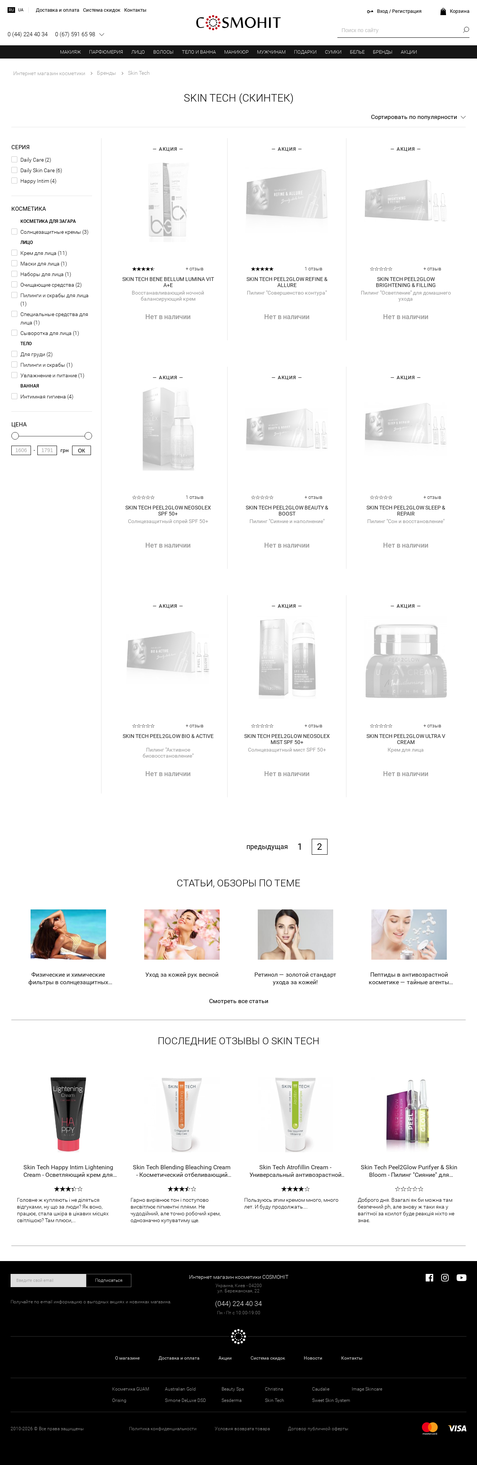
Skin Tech (274, 1400)
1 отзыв (313, 269)
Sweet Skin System (331, 1400)
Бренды (382, 52)
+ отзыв (194, 269)
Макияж (70, 52)
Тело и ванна (199, 52)
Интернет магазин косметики (49, 73)
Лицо (138, 52)
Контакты (351, 1358)
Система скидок (268, 1358)
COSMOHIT (238, 22)
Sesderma (232, 1400)
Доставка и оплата (179, 1358)
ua (20, 10)
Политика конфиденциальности (163, 1428)
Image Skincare (367, 1389)
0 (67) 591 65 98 (75, 34)
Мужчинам (271, 52)
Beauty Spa (233, 1389)
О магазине (127, 1358)
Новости (313, 1358)
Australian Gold (180, 1389)
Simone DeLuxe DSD (185, 1400)
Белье (357, 52)
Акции (409, 52)
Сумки (333, 52)
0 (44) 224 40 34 (28, 34)
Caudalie (320, 1389)
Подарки (305, 52)
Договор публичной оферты (318, 1428)
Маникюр (236, 52)
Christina (274, 1389)
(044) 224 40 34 (238, 1304)
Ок (81, 451)
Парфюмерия (106, 52)
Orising (119, 1400)
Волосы (163, 52)
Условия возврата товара (242, 1428)
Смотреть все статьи (238, 1001)
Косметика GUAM (130, 1389)
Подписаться (109, 1280)
